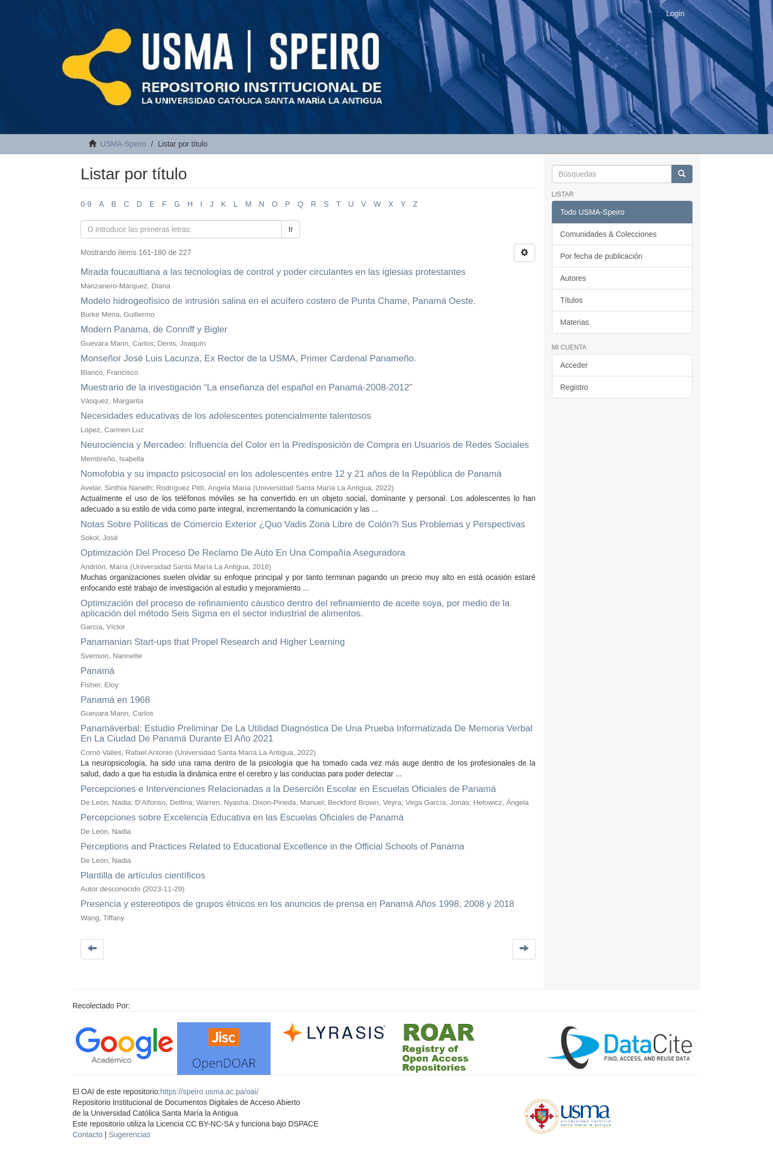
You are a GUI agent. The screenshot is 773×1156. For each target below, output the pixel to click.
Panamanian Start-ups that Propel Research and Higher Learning (213, 642)
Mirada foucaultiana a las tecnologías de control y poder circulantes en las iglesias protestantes (273, 272)
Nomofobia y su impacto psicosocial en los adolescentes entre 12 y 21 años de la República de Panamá (291, 474)
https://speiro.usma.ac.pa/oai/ (209, 1091)
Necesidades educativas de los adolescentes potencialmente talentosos (226, 416)
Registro (574, 387)
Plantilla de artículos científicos (143, 875)
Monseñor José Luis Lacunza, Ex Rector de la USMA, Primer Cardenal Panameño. (249, 358)
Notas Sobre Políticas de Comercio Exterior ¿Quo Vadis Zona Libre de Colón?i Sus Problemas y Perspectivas (303, 524)
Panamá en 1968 (115, 700)
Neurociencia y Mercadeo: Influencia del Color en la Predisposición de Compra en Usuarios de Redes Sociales (305, 445)
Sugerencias (129, 1134)
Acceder (574, 365)
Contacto (87, 1134)
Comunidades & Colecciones (608, 234)
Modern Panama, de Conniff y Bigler (154, 329)
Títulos (571, 300)
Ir (290, 229)
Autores (573, 278)
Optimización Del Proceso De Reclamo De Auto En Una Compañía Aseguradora (243, 553)
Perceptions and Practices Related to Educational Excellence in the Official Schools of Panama (272, 846)
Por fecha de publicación (601, 256)
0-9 (86, 204)
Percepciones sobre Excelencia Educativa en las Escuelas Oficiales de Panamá (242, 817)
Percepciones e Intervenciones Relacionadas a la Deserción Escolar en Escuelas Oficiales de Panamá (288, 789)
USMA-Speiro (123, 144)
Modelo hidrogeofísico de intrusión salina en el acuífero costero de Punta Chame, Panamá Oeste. (278, 301)
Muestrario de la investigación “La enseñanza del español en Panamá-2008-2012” (246, 387)
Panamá (97, 671)
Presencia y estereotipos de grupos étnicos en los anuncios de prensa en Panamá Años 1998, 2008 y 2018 (297, 904)
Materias (574, 322)
